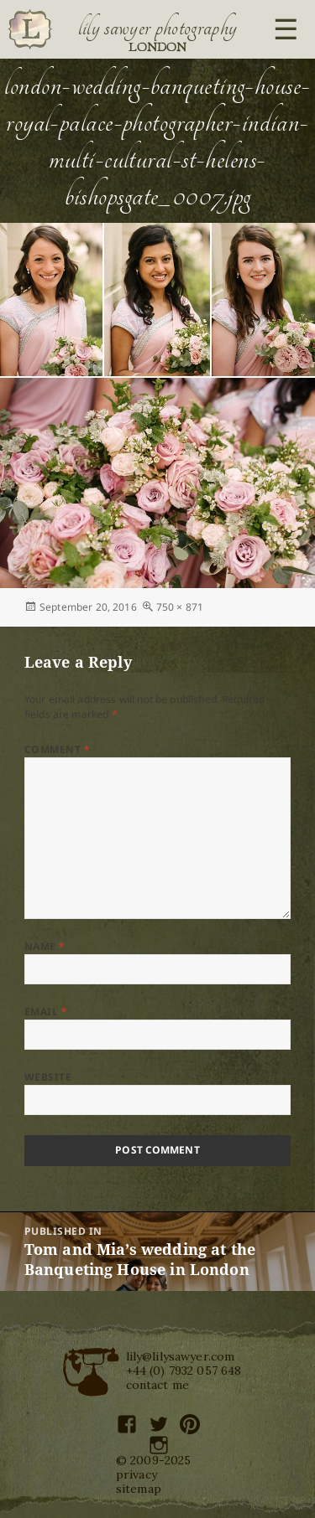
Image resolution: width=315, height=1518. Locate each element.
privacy (136, 1474)
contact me (158, 1384)
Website (47, 1077)
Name (45, 946)
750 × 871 (179, 607)
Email (45, 1011)
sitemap (138, 1488)
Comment (57, 749)
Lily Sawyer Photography (158, 28)
